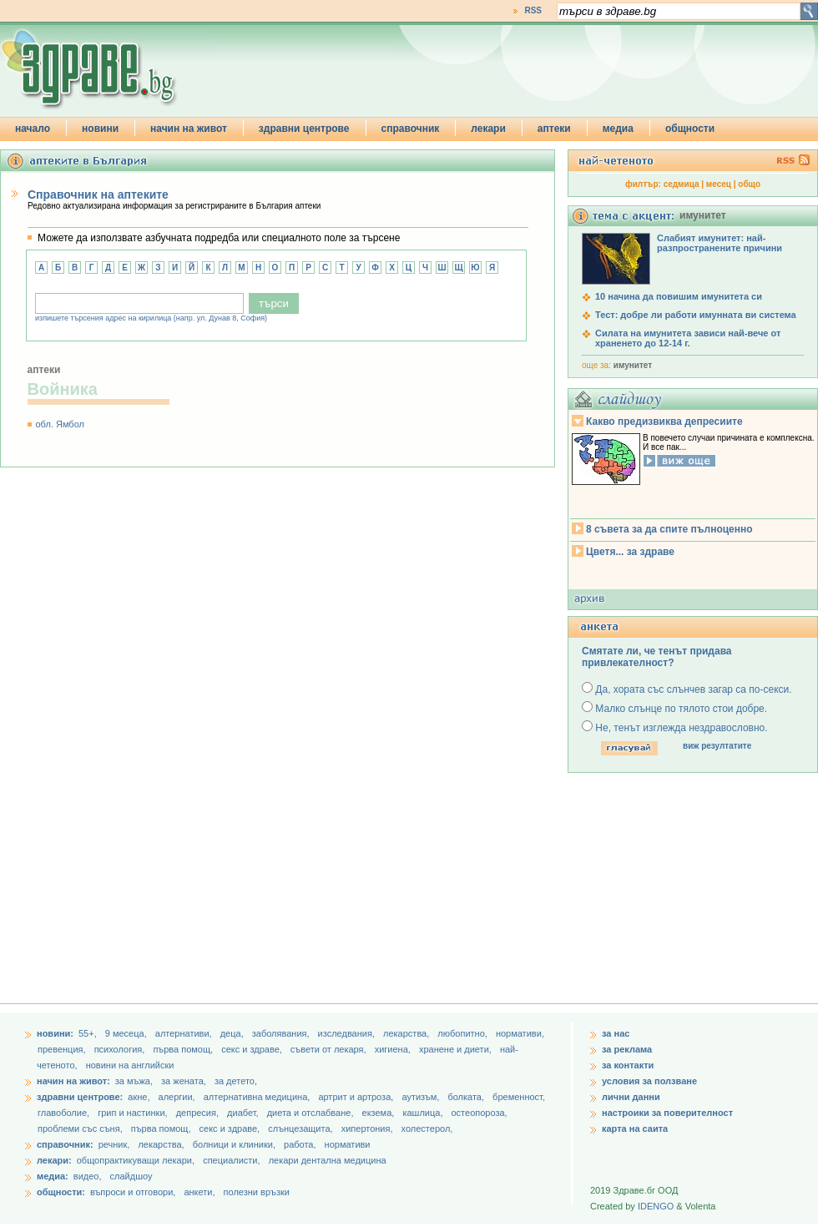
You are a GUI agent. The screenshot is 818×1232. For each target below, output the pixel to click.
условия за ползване (649, 1081)
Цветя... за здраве (630, 552)
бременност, (518, 1097)
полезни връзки (257, 1192)
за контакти (628, 1065)
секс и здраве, (253, 1049)
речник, (114, 1144)
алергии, (178, 1097)
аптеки (554, 128)
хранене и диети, (456, 1049)
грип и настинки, (134, 1113)
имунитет (633, 365)
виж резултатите (717, 745)
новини (100, 128)
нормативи (348, 1144)
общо (749, 184)
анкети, (199, 1192)
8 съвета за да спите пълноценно (669, 529)
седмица (681, 184)
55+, (88, 1033)
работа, (300, 1144)
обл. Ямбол (60, 424)
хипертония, (368, 1128)
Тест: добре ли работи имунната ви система (695, 315)
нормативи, (520, 1033)
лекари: (54, 1160)
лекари (488, 128)
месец (718, 184)
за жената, (183, 1081)
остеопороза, (479, 1113)
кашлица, (423, 1113)
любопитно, (463, 1033)
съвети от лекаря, (329, 1049)
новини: (55, 1033)
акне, (140, 1097)
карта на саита (635, 1128)
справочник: (65, 1144)
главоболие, (65, 1113)
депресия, (198, 1113)
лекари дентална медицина (327, 1160)
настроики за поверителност (667, 1113)
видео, (87, 1176)
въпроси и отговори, (132, 1192)
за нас (615, 1033)
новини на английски (130, 1065)
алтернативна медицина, (258, 1097)
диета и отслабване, (311, 1113)
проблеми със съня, (81, 1128)
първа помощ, (184, 1049)
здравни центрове (304, 128)
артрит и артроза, (357, 1097)
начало (32, 128)
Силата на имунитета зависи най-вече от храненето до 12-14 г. (687, 338)
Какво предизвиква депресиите (664, 421)
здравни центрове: (80, 1097)
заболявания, (282, 1033)
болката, (467, 1097)
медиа (618, 128)
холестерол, (427, 1128)
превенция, (63, 1049)
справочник (410, 128)
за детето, (236, 1081)
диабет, (244, 1113)
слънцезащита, (301, 1128)
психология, (121, 1049)
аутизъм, (421, 1097)
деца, (233, 1033)
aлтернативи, (185, 1033)
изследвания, (347, 1033)
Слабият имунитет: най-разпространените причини (719, 243)
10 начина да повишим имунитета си (678, 296)
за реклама (627, 1049)
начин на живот (188, 128)
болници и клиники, (234, 1144)
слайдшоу (131, 1176)
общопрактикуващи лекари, (135, 1160)
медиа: (52, 1176)
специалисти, (231, 1160)
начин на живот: (73, 1081)
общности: (61, 1192)
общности (689, 128)
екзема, (379, 1113)
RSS (533, 10)
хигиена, (394, 1049)
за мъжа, (134, 1081)
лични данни (631, 1097)
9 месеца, (127, 1033)
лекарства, (407, 1033)
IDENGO (656, 1206)
